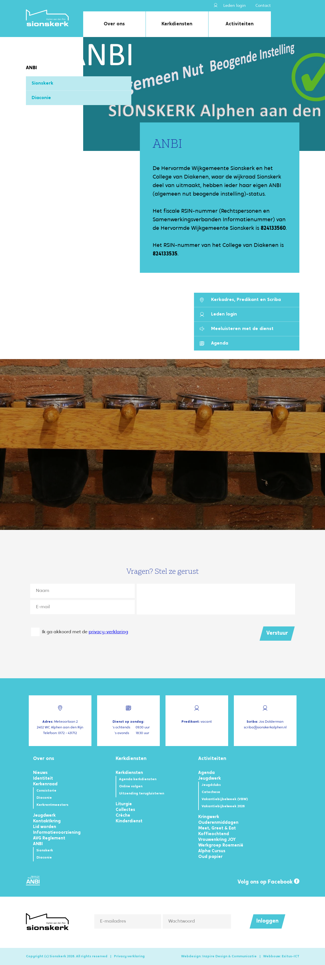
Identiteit (43, 778)
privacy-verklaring (108, 632)
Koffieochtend (213, 834)
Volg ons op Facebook (268, 881)
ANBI (38, 844)
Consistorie (46, 790)
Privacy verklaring (129, 956)
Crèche (123, 816)
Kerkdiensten (177, 24)
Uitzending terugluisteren (141, 793)
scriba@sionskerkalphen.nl (265, 727)
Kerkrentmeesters (52, 805)
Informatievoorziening (57, 833)
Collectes (125, 810)
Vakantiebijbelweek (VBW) (225, 799)
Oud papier (210, 857)
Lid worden (44, 827)
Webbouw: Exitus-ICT (281, 956)
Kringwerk (208, 817)
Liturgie (124, 804)
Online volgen (130, 786)
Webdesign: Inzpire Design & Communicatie (219, 956)
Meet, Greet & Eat (217, 828)
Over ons (114, 24)
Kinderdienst (129, 821)
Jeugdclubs (211, 785)
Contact (263, 6)
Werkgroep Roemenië (220, 845)
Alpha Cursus (211, 851)
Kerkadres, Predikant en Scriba (240, 300)
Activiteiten (240, 24)
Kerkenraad (45, 784)
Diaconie (41, 98)
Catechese (211, 792)
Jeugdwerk (44, 816)
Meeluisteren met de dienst (236, 329)
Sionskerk (42, 83)
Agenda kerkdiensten (137, 779)
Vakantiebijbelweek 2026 (223, 806)
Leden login (230, 5)
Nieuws (40, 773)
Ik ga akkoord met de (85, 632)
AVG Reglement (49, 838)
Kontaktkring (47, 821)
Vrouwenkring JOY (217, 840)
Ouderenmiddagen (218, 823)
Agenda (214, 343)
